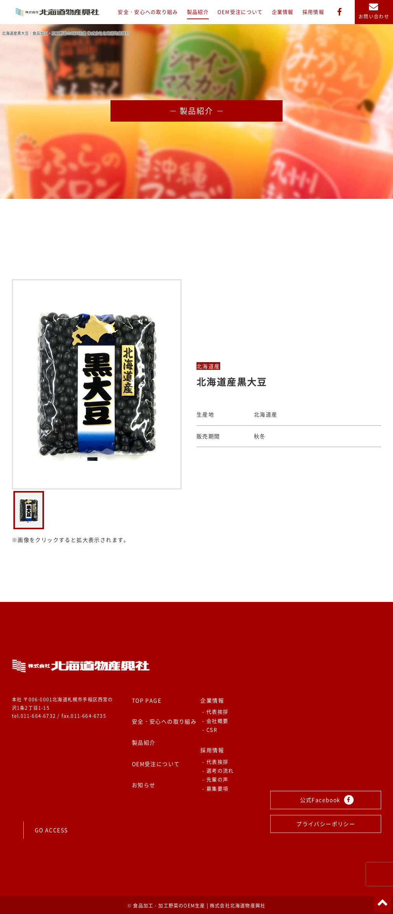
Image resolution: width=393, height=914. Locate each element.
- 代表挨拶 (215, 711)
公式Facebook (327, 800)
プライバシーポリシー (325, 824)
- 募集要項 (215, 788)
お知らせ (144, 785)
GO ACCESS (51, 830)
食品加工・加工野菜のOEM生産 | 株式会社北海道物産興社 (199, 905)
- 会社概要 (215, 720)
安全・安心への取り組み (148, 12)
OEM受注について (240, 12)
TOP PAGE (146, 700)
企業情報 (283, 12)
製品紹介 (198, 12)
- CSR (209, 729)
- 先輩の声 (215, 779)
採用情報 (313, 12)
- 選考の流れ (218, 770)
